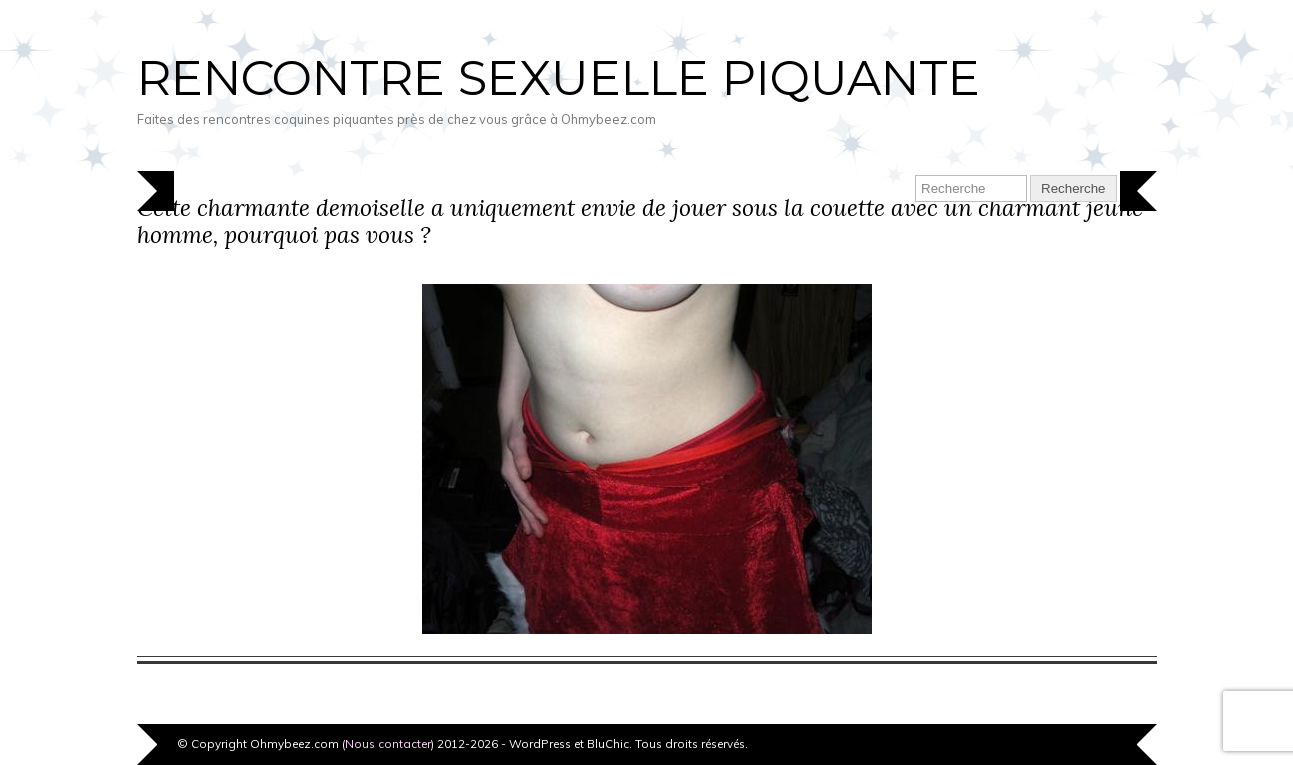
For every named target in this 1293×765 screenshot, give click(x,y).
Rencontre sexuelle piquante (558, 78)
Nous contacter (388, 743)
